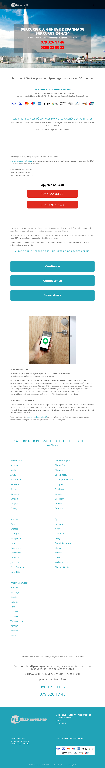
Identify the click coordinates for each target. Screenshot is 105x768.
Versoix (14, 630)
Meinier (58, 548)
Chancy (13, 508)
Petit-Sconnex (17, 567)
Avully (13, 470)
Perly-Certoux (61, 562)
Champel (14, 533)
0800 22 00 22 (61, 720)
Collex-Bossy (61, 474)
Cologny (59, 484)
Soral (13, 606)
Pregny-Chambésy (19, 582)
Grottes (14, 528)
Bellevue (14, 484)
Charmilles (15, 552)
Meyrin (58, 552)
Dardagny (59, 498)
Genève (58, 503)
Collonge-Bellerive (64, 479)
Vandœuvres (16, 621)
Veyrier (13, 635)
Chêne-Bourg (61, 465)
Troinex (14, 616)
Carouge (14, 494)
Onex (57, 557)
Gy (56, 519)
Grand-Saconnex (63, 543)
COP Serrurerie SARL (37, 765)
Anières (14, 465)
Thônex (14, 611)
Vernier (14, 625)
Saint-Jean (15, 572)
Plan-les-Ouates (62, 567)
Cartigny (14, 498)
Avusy (13, 474)
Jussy (57, 528)
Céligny (14, 503)
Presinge (14, 587)
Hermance (60, 524)
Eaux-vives (15, 548)
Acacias (14, 519)
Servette (14, 557)
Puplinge (14, 592)
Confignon (60, 489)
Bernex (13, 489)
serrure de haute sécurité (37, 417)
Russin (13, 597)
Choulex (59, 470)
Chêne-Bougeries (63, 460)
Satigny (14, 602)
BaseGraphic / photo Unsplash (65, 765)
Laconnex (59, 533)
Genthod (59, 508)
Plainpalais (15, 538)
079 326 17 (60, 723)
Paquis (13, 524)
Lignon (13, 543)
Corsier (58, 494)
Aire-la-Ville (16, 460)
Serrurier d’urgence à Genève (21, 161)
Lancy (57, 538)
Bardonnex (15, 479)
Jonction (14, 562)
